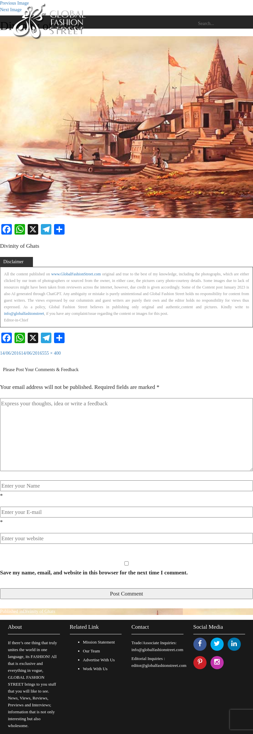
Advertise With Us (99, 659)
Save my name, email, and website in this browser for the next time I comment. (94, 572)
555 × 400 (51, 353)
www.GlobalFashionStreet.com (76, 274)
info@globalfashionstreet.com (157, 649)
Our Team (91, 650)
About (15, 627)
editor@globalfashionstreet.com (158, 665)
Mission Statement (99, 642)
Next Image (11, 9)
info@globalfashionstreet (24, 313)
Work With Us (95, 668)
